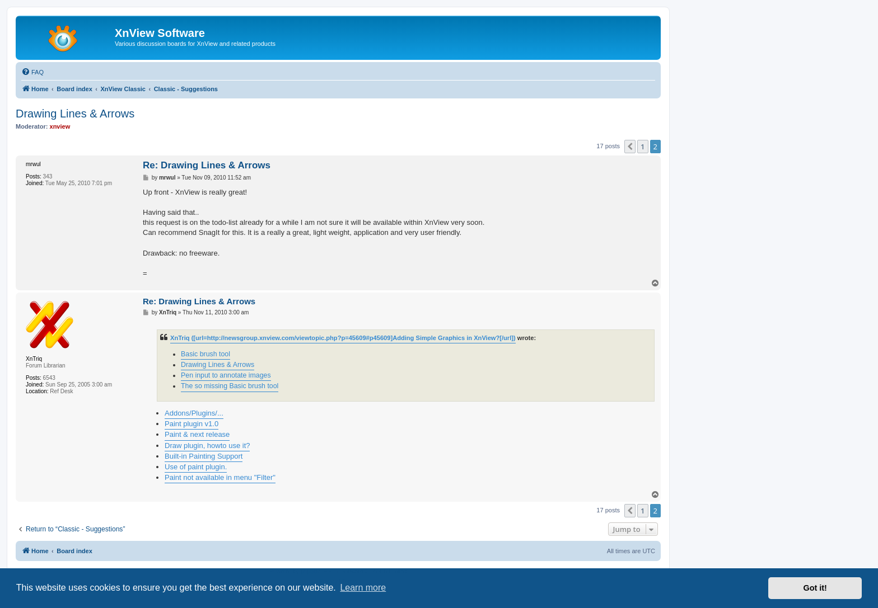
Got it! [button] (815, 587)
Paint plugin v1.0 (191, 424)
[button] (630, 146)
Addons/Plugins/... (194, 413)
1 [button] (643, 147)
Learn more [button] (363, 587)
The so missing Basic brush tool (229, 386)
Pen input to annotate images (226, 375)
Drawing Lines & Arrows (75, 113)
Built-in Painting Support (203, 456)
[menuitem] (32, 72)
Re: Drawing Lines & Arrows (206, 165)
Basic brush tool (205, 354)
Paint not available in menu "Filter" (220, 477)
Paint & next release (197, 434)
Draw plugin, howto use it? (207, 445)
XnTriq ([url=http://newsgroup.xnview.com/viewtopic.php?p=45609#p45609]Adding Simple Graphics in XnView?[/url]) (343, 337)
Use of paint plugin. (196, 467)
